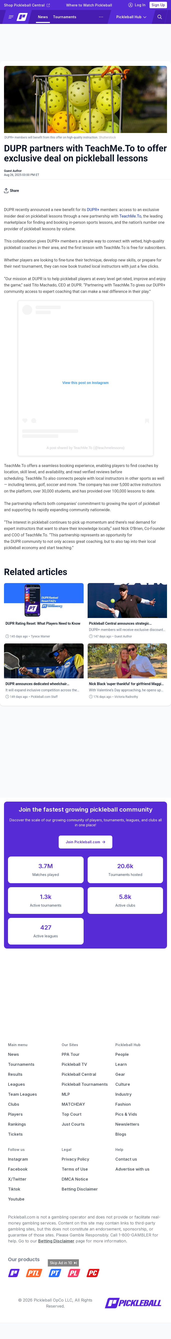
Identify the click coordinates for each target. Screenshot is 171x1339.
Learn (121, 1064)
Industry (123, 1094)
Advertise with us (132, 1169)
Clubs (13, 1104)
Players (15, 1114)
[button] (19, 17)
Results (15, 1074)
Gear (120, 1074)
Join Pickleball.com (85, 842)
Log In (137, 5)
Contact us (126, 1159)
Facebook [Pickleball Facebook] (17, 1169)
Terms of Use (75, 1169)
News (43, 17)
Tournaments (64, 17)
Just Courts (73, 1124)
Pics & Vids (126, 1114)
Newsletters (127, 1124)
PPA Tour (71, 1054)
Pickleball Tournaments (85, 1084)
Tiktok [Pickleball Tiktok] (14, 1189)
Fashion (123, 1104)
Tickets (15, 1134)
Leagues (16, 1084)
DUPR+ (93, 209)
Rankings (17, 1124)
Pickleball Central (79, 1074)
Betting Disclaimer (80, 1189)
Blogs (120, 1134)
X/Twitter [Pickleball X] (17, 1179)
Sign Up (158, 5)
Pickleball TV (74, 1064)
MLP (66, 1094)
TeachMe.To (130, 216)
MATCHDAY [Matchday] (73, 1104)
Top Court (71, 1114)
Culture (122, 1084)
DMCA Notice (75, 1179)
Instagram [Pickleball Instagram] (18, 1159)
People (122, 1054)
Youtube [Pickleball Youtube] (16, 1199)
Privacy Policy (75, 1159)
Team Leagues (22, 1094)
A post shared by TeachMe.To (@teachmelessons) (86, 448)
